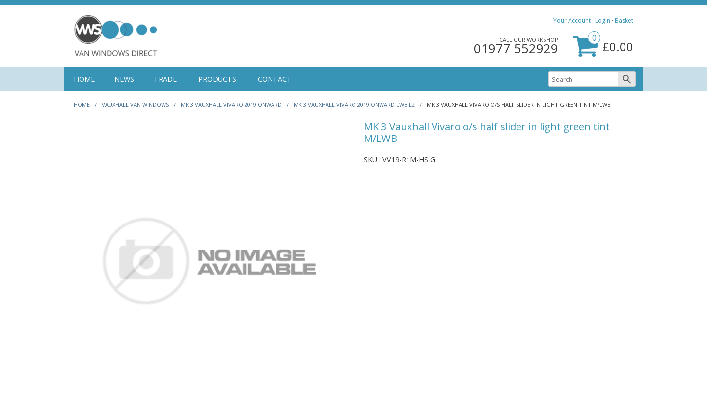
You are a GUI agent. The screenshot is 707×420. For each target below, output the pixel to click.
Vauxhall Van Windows (135, 104)
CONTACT (275, 79)
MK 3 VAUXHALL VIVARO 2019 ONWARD (231, 104)
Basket (624, 20)
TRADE (165, 79)
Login (602, 20)
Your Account (572, 20)
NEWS (124, 79)
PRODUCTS (217, 79)
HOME (84, 79)
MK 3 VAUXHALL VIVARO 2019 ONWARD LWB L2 (354, 104)
